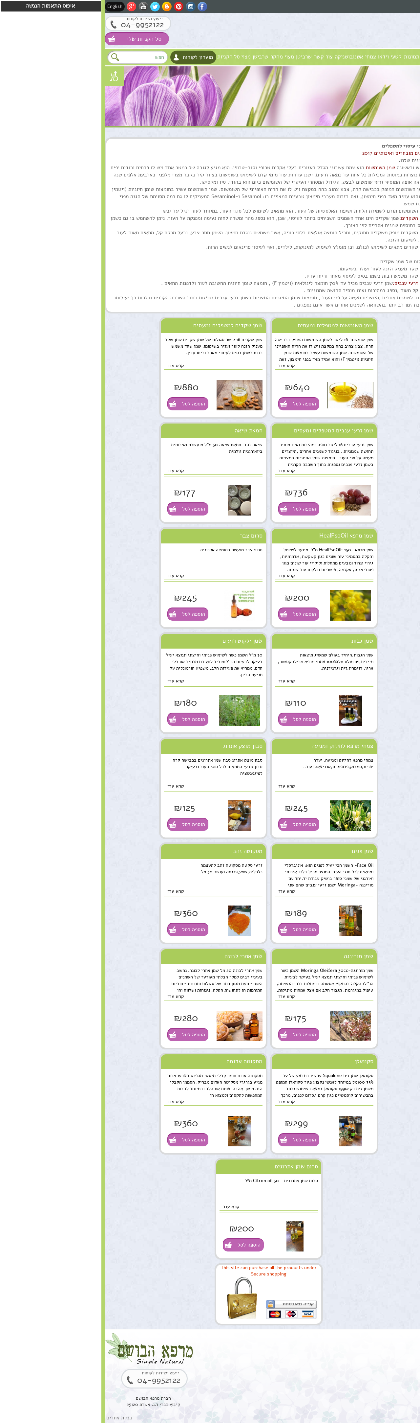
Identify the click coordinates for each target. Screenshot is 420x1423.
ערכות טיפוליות (399, 211)
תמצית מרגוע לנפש (366, 619)
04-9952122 (37, 24)
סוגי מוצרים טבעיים (377, 144)
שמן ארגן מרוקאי (369, 481)
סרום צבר (146, 535)
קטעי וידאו (285, 56)
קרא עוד (182, 365)
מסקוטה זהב (143, 851)
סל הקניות (124, 56)
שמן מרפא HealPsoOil (242, 535)
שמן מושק (376, 412)
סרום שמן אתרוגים (191, 1166)
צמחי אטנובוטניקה (250, 56)
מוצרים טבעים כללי (395, 198)
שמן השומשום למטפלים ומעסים (231, 325)
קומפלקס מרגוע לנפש (364, 550)
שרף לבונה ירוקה (368, 1240)
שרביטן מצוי (150, 56)
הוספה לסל (199, 403)
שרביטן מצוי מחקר (186, 56)
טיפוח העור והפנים (396, 157)
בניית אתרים (15, 1417)
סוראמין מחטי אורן (367, 964)
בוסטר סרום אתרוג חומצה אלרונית (367, 1106)
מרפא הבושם (404, 56)
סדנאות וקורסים (399, 238)
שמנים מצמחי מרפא (395, 171)
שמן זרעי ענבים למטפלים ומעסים (229, 430)
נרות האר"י (403, 279)
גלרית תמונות (314, 56)
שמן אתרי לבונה (139, 956)
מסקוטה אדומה (140, 1061)
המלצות (406, 292)
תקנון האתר (402, 306)
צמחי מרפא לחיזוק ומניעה (238, 746)
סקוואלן (259, 1061)
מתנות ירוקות (401, 265)
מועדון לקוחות (93, 57)
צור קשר (218, 56)
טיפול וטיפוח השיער (394, 184)
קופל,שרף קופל (371, 1171)
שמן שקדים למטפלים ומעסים (123, 325)
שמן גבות (258, 641)
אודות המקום (345, 56)
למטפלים (405, 252)
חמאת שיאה (144, 430)
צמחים (407, 225)
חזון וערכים (375, 56)
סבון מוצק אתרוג (138, 746)
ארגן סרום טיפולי (368, 688)
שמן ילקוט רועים (138, 641)
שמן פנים (258, 851)
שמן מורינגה (254, 956)
